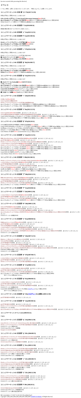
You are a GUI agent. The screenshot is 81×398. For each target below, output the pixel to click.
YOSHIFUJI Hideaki (36, 396)
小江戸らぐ (31, 289)
